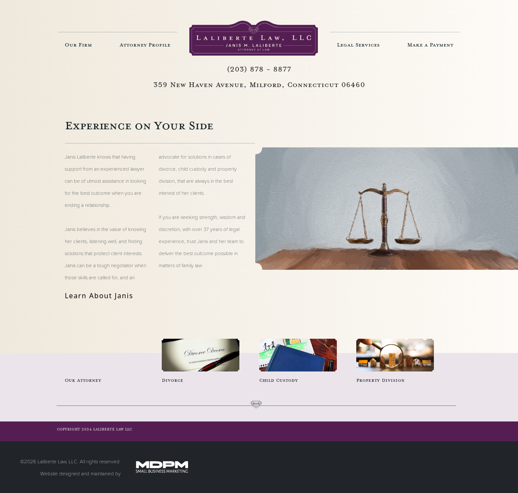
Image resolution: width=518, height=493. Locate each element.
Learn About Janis (99, 295)
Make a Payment (430, 44)
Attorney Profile (144, 44)
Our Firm (78, 44)
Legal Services (358, 44)
